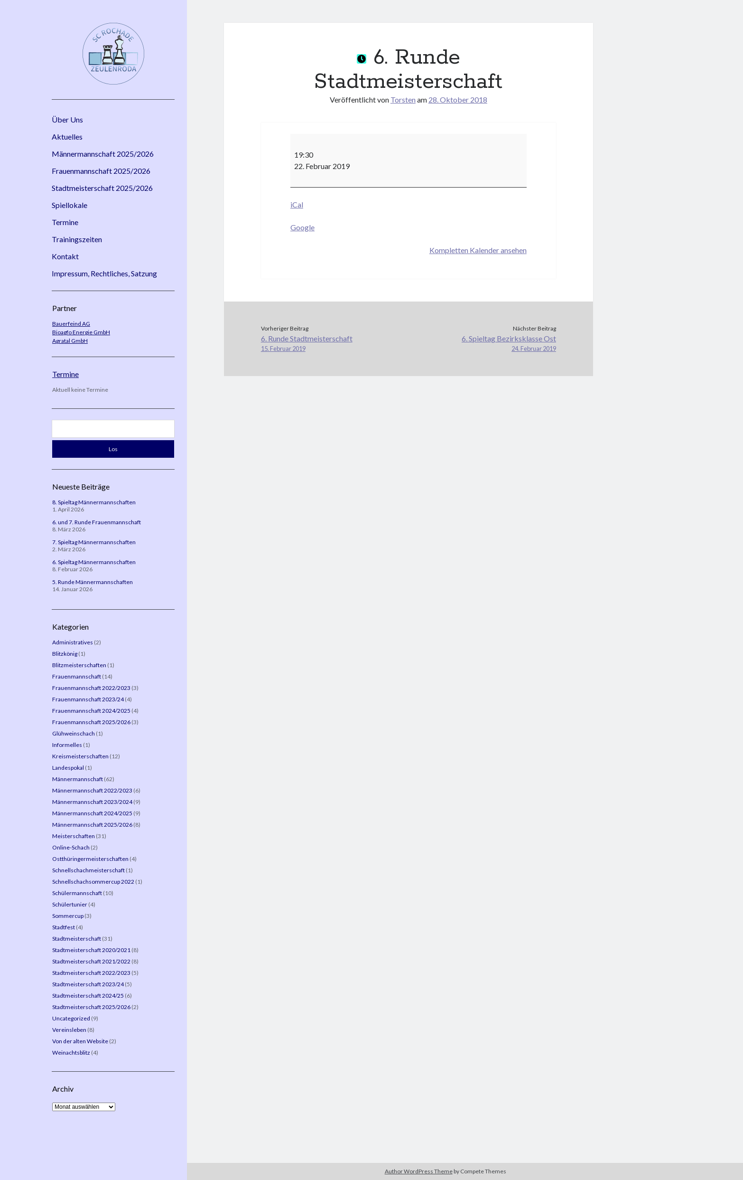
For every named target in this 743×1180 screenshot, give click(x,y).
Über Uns (67, 119)
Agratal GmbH (70, 340)
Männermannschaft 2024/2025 (92, 813)
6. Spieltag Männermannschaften (94, 562)
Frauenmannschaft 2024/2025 (91, 710)
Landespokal (68, 767)
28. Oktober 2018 (457, 99)
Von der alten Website (80, 1041)
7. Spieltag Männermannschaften (94, 542)
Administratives (72, 642)
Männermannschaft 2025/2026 (103, 153)
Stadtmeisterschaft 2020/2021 (91, 949)
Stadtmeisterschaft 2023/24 (88, 984)
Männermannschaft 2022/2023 (92, 790)
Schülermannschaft (77, 893)
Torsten (403, 99)
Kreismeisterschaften (80, 756)
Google (302, 227)
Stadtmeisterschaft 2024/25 (88, 995)
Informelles (67, 744)
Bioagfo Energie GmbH (81, 332)
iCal (296, 204)
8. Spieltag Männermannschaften (94, 502)
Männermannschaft (77, 779)
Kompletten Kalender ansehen (478, 250)
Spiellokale (69, 204)
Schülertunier (69, 904)
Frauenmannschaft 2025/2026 (101, 170)
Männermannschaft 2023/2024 (92, 801)
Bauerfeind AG (71, 323)
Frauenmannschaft (76, 676)
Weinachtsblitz (71, 1052)
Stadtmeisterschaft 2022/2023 (91, 972)
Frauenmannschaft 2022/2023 (91, 687)
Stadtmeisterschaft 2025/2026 (102, 187)
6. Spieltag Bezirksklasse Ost (482, 343)
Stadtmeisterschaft (76, 938)
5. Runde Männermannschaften (92, 581)
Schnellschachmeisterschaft (88, 870)
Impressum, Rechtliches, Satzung (104, 273)
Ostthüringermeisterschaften (90, 858)
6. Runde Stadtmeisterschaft (335, 343)
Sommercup (68, 915)
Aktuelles (67, 136)
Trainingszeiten (77, 239)
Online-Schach (71, 847)
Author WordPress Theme (419, 1171)
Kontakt (65, 256)
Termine (65, 222)
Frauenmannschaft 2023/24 (88, 699)
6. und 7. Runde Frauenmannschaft (96, 522)
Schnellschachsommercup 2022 (93, 881)
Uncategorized (71, 1018)
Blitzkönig (64, 653)
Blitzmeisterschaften (79, 665)
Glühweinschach (73, 733)
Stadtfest (63, 927)
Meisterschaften (73, 836)
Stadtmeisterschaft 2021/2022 (91, 961)
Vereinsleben (69, 1029)
